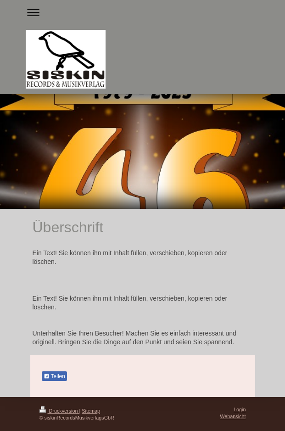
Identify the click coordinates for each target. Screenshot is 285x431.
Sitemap (91, 411)
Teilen (54, 376)
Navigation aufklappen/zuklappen (142, 12)
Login (240, 409)
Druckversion (59, 411)
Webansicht (233, 416)
